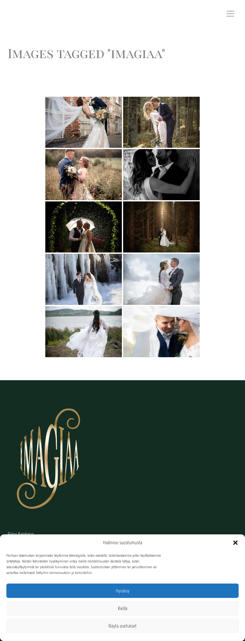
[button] (235, 542)
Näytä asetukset (122, 626)
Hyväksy (123, 591)
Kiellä (122, 608)
